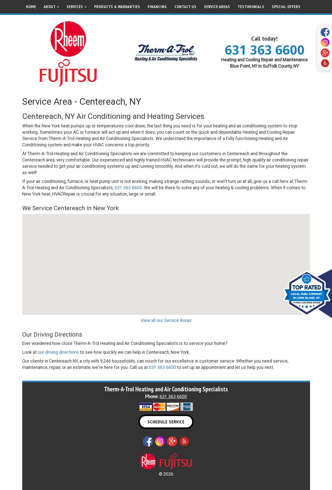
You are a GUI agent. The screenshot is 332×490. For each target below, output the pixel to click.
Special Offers (286, 6)
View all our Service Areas (166, 320)
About (51, 6)
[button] (166, 259)
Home (31, 6)
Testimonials (251, 6)
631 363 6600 (264, 49)
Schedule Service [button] (166, 422)
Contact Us (185, 6)
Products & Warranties (117, 6)
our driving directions (58, 352)
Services (77, 6)
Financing (157, 6)
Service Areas (217, 6)
